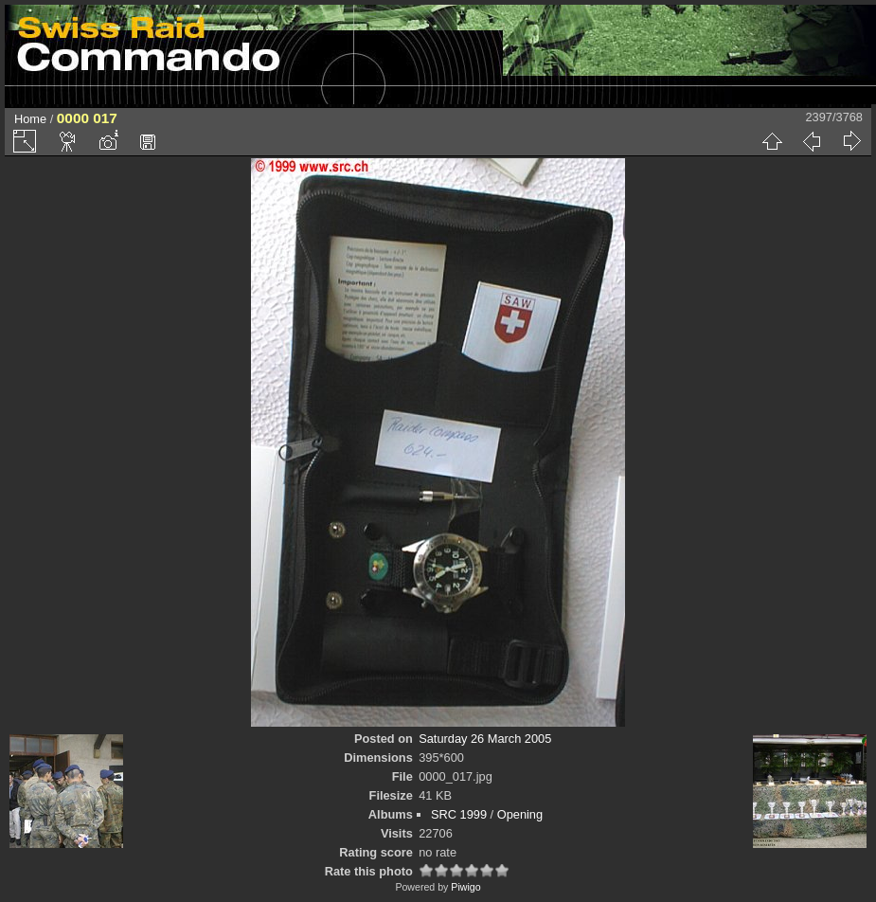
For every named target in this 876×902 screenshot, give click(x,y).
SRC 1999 (459, 814)
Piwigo (465, 887)
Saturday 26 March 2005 (485, 738)
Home (30, 119)
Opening (520, 814)
